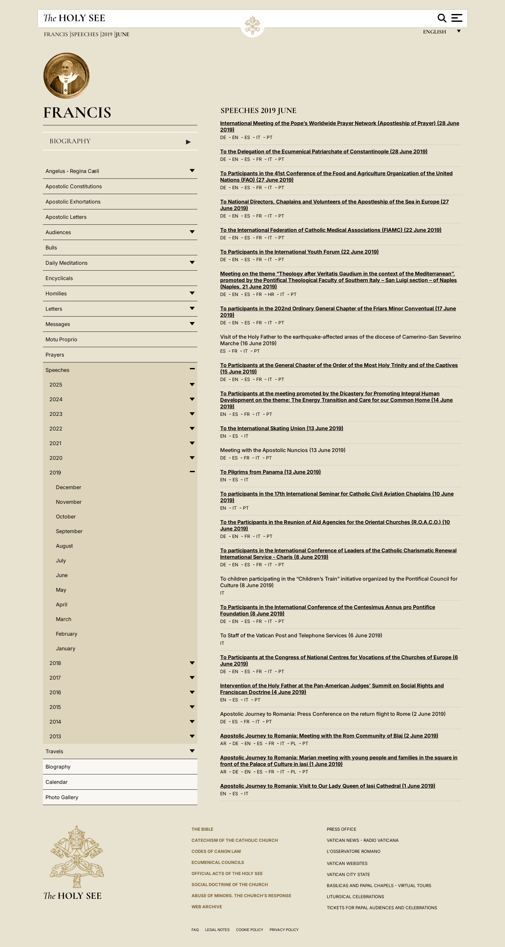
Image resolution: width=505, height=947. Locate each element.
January (65, 648)
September (69, 531)
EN (235, 137)
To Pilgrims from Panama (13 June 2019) (270, 472)
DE (223, 137)
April (61, 604)
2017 (55, 677)
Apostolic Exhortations (73, 201)
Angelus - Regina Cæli (72, 171)
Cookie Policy (249, 929)
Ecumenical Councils (218, 862)
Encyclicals (59, 278)
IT (258, 137)
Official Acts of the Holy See (227, 873)
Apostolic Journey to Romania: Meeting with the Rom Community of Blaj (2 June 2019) (329, 735)
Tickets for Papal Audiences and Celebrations (382, 907)
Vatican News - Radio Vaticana (363, 840)
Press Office (341, 829)
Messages (58, 324)
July (61, 560)
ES (247, 137)
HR (271, 294)
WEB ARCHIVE (207, 906)
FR (259, 159)
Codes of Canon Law (216, 851)
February (66, 633)
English (437, 33)
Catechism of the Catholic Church (235, 840)
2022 (55, 428)
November (69, 502)
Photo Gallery (62, 797)
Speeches (85, 34)
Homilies (56, 293)
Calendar (57, 782)
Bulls (51, 247)
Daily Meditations (66, 263)
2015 (55, 707)
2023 (55, 414)
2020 (55, 458)
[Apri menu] (456, 17)
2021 (55, 443)
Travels (54, 751)
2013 (55, 736)
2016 (55, 692)
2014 (55, 721)
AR (223, 743)
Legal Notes (217, 929)
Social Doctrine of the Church (230, 884)
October (66, 516)
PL (293, 743)
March (63, 619)
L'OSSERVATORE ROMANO (353, 851)
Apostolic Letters (66, 217)
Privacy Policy (284, 929)
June (62, 575)
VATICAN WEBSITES (347, 863)
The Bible (202, 829)
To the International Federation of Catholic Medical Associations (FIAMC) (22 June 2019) (331, 230)
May (61, 590)
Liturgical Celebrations (355, 896)
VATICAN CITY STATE (348, 874)
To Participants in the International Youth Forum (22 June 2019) (299, 251)
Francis (56, 34)
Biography (120, 141)
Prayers (55, 354)
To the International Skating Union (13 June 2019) (281, 428)
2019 (108, 34)
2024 (55, 399)
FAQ (195, 929)
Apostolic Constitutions (74, 186)
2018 (55, 663)
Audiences (58, 232)
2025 (55, 384)
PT (269, 137)
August (64, 546)
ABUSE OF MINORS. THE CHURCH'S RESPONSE (241, 895)
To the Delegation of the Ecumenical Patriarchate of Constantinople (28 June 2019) (324, 151)
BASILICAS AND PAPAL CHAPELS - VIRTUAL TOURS (379, 885)
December (68, 487)
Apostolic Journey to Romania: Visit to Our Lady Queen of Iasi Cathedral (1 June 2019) (327, 786)
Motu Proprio (61, 339)
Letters (54, 308)
